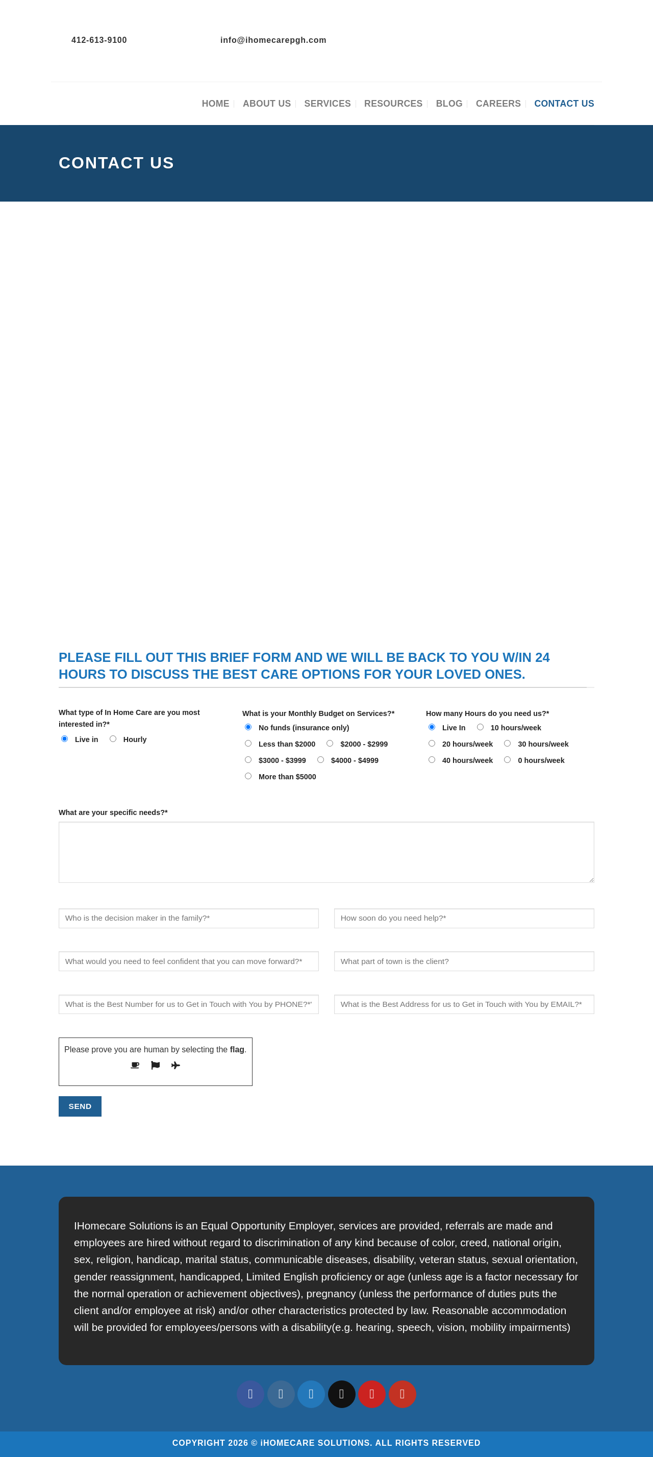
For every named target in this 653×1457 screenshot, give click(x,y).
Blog (449, 103)
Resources (393, 103)
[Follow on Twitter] (311, 1394)
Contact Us (564, 103)
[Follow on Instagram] (281, 1394)
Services (328, 103)
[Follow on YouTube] (402, 1394)
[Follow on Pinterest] (372, 1394)
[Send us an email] (342, 1394)
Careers (498, 103)
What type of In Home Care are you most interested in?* (129, 718)
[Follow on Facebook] (250, 1394)
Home (216, 103)
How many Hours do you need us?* (487, 713)
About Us (267, 103)
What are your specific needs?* (113, 812)
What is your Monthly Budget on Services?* (318, 713)
